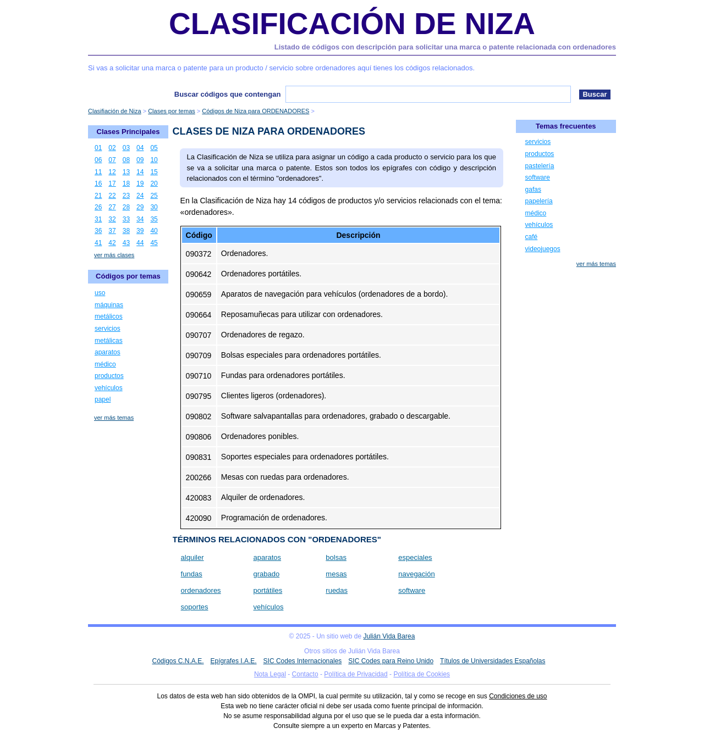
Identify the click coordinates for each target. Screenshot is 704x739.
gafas (533, 189)
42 (112, 243)
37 (112, 231)
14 (140, 172)
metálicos (109, 316)
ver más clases (114, 255)
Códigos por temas (128, 276)
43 (126, 243)
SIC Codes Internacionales (302, 661)
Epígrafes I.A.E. (234, 661)
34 (140, 219)
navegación (416, 574)
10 (153, 160)
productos (109, 376)
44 (140, 243)
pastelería (539, 166)
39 (140, 231)
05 (153, 148)
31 (98, 219)
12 (112, 172)
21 (98, 195)
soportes (194, 607)
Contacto (305, 674)
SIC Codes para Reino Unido (390, 661)
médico (105, 364)
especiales (415, 557)
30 (153, 207)
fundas (191, 574)
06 (98, 160)
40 (153, 231)
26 (98, 207)
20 (153, 183)
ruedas (337, 590)
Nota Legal (270, 674)
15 (153, 172)
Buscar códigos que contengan (227, 94)
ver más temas (114, 417)
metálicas (109, 341)
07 (112, 160)
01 (98, 148)
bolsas (336, 557)
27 (112, 207)
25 (153, 195)
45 (153, 243)
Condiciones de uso (518, 696)
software (411, 590)
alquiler (192, 557)
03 (126, 148)
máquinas (109, 305)
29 (140, 207)
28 (126, 207)
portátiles (267, 590)
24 (140, 195)
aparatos (267, 557)
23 (126, 195)
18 (126, 183)
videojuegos (542, 249)
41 (98, 243)
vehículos (268, 607)
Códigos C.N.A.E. (178, 661)
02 (112, 148)
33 (126, 219)
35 (153, 219)
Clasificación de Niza (352, 24)
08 (126, 160)
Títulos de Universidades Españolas (492, 661)
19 (140, 183)
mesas (336, 574)
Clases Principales (128, 131)
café (531, 237)
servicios (107, 328)
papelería (539, 201)
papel (103, 399)
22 (112, 195)
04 (140, 148)
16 (98, 183)
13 (126, 172)
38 (126, 231)
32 (112, 219)
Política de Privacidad (355, 674)
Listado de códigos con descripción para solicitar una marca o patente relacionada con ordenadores (445, 47)
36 (98, 231)
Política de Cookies (421, 674)
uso (100, 293)
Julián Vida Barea (389, 636)
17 (112, 183)
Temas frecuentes (566, 126)
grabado (266, 574)
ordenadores (201, 590)
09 (140, 160)
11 (98, 172)
